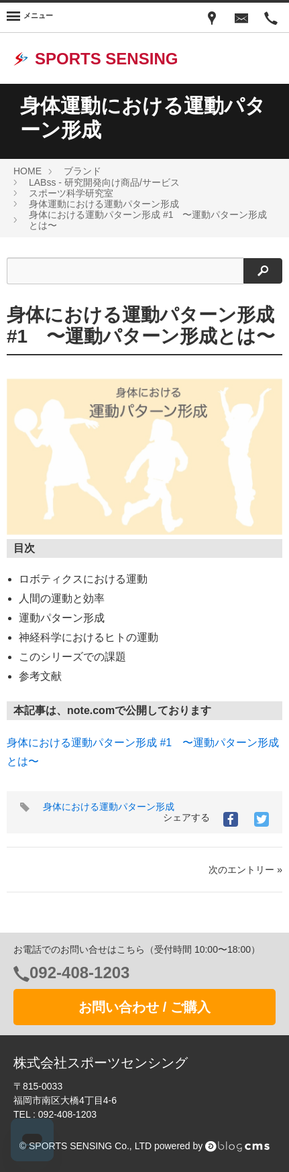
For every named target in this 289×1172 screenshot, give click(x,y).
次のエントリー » (245, 869)
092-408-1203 (79, 972)
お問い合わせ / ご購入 (144, 1007)
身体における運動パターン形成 (108, 806)
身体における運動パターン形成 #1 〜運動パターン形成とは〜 (141, 325)
